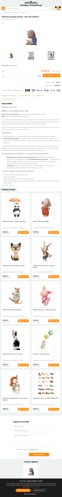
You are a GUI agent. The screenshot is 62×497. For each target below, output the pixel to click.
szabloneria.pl (31, 3)
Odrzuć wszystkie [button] (39, 490)
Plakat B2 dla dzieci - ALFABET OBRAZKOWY (45, 398)
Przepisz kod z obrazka (22, 449)
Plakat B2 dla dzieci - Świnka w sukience (44, 310)
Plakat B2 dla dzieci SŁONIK (41, 221)
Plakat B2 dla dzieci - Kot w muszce (13, 354)
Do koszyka (25, 232)
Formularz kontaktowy (9, 99)
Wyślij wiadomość (39, 454)
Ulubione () (55, 7)
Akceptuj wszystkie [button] (23, 490)
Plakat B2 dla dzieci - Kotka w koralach (14, 265)
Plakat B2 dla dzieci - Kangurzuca (12, 310)
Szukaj (49, 8)
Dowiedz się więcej (34, 487)
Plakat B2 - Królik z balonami (41, 354)
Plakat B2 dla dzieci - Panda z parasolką (14, 221)
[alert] (31, 488)
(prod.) (59, 7)
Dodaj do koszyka (53, 75)
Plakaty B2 (23, 12)
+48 (25, 95)
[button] (31, 494)
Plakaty (16, 12)
